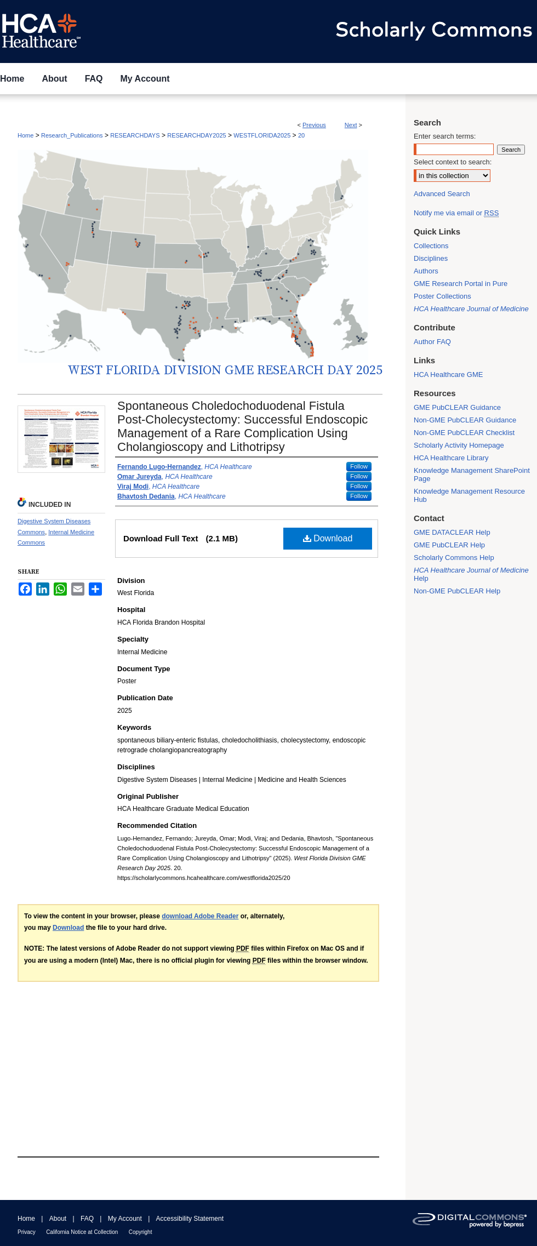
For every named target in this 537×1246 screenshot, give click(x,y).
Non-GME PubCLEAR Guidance (465, 420)
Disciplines (431, 258)
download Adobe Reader (200, 916)
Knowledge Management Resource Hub (469, 495)
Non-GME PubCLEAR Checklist (464, 432)
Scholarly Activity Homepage (459, 445)
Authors (426, 271)
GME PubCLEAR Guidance (457, 407)
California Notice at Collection (82, 1232)
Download (328, 538)
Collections (431, 246)
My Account (125, 1218)
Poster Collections (442, 296)
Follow (359, 466)
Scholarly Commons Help (454, 557)
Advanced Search (442, 194)
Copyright (140, 1232)
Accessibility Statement (190, 1218)
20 (301, 135)
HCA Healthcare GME (448, 374)
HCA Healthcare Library (451, 458)
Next (351, 125)
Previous (314, 125)
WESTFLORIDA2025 (261, 135)
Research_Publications (72, 135)
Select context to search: (453, 162)
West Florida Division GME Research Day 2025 (224, 370)
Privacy (27, 1232)
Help (471, 574)
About (57, 1218)
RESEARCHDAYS (134, 135)
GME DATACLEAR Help (452, 532)
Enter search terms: (445, 136)
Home (25, 135)
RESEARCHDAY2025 (196, 135)
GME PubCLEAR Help (449, 545)
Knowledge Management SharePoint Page (472, 474)
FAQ (87, 1218)
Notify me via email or (456, 213)
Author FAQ (432, 342)
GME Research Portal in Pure (460, 283)
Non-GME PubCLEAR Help (457, 591)
